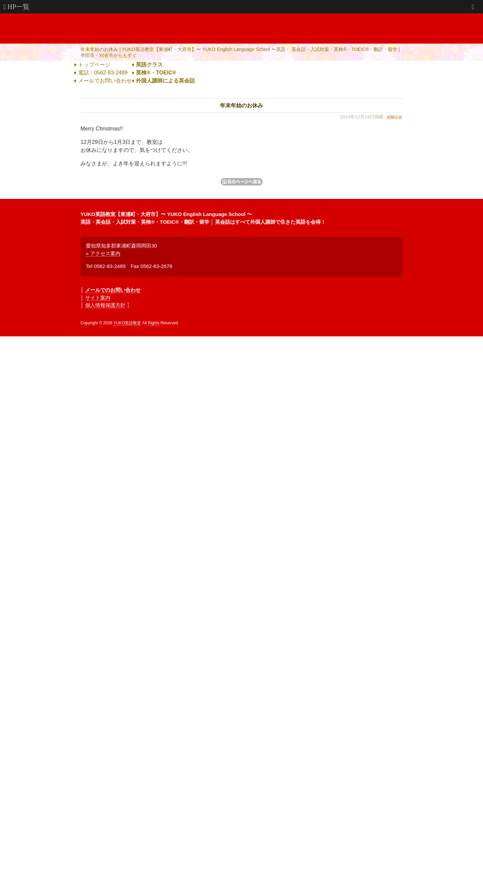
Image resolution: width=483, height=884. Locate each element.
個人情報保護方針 (105, 305)
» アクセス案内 (103, 253)
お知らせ (394, 117)
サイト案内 (97, 297)
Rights (153, 323)
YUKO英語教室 (127, 323)
